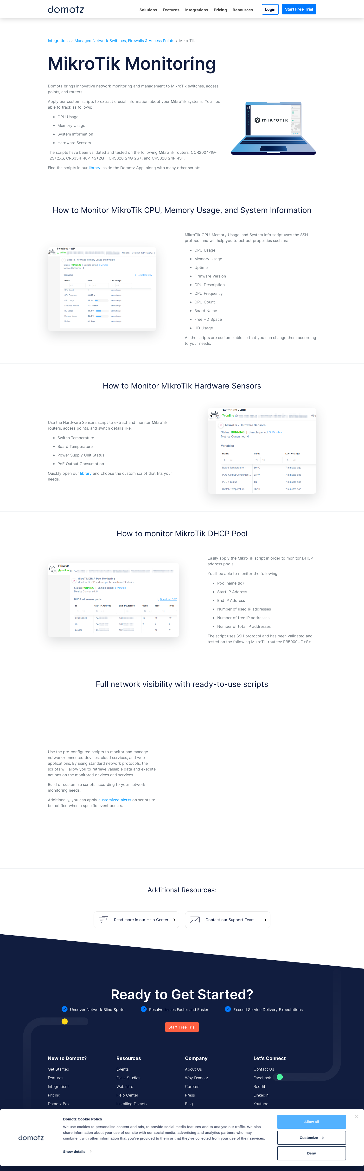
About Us (193, 1069)
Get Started (58, 1069)
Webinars (124, 1086)
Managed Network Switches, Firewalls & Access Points (124, 40)
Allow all (311, 655)
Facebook (262, 1077)
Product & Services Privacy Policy (190, 1162)
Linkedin (261, 1095)
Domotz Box (58, 1103)
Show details (74, 684)
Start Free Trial (299, 9)
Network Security (63, 1121)
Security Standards (202, 1112)
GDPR (251, 1162)
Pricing (220, 9)
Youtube (261, 1103)
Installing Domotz (131, 1103)
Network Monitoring (65, 1112)
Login (270, 9)
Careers (192, 1086)
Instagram (263, 1112)
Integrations (196, 9)
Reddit (259, 1086)
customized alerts (114, 799)
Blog (189, 1103)
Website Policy (147, 1162)
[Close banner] (356, 649)
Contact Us (264, 1069)
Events (122, 1069)
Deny (311, 686)
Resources (243, 9)
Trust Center (232, 1162)
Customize (312, 670)
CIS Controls (127, 1112)
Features (171, 9)
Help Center (127, 1095)
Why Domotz (196, 1077)
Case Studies (128, 1077)
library (94, 167)
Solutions (148, 9)
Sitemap (123, 1121)
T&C (264, 1162)
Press (190, 1095)
